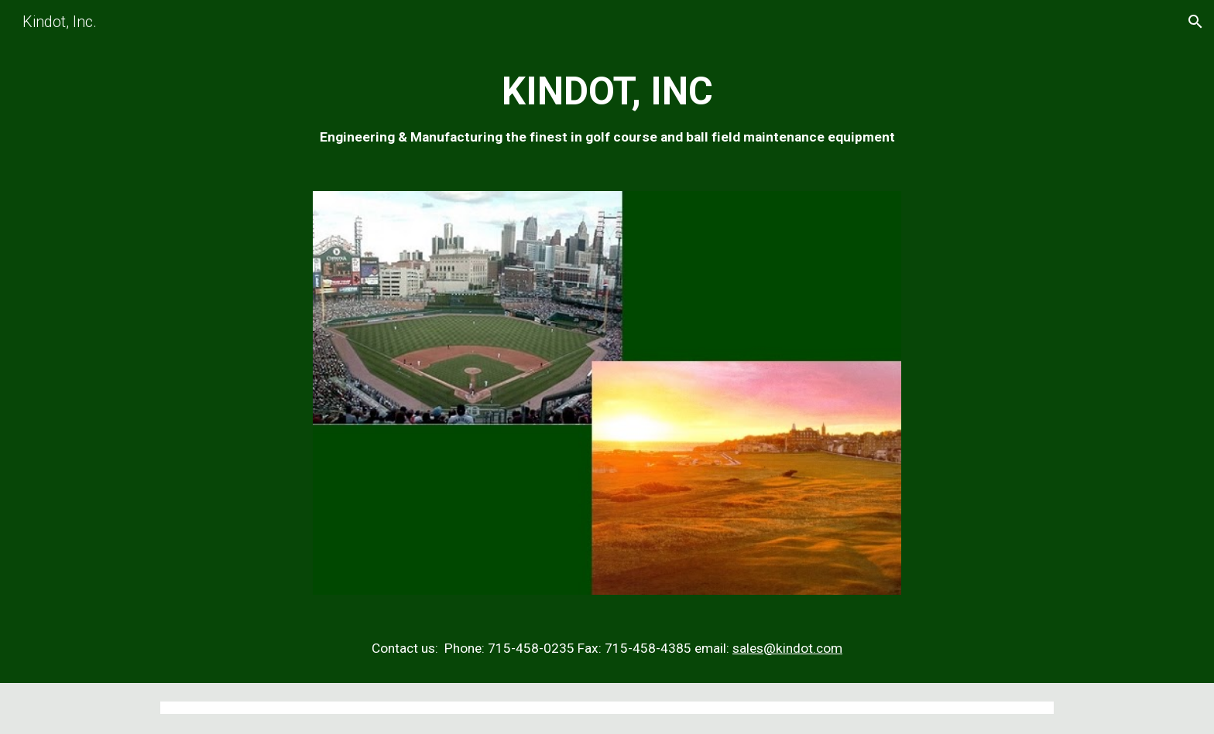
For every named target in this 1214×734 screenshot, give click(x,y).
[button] (1195, 21)
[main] (607, 108)
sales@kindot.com (787, 648)
